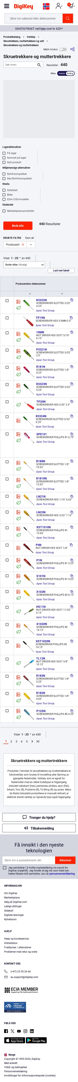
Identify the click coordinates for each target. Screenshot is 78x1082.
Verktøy (31, 37)
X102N (40, 591)
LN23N (41, 512)
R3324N (41, 416)
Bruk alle (18, 225)
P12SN (41, 711)
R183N (40, 675)
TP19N (40, 317)
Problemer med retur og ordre (20, 951)
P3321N (41, 349)
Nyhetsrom (10, 919)
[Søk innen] (20, 64)
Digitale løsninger (14, 915)
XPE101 (41, 434)
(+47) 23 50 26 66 (17, 972)
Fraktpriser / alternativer (17, 947)
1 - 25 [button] (14, 258)
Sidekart (8, 910)
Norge (9, 1054)
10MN (40, 332)
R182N (40, 693)
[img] (23, 7)
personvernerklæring (62, 873)
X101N (40, 576)
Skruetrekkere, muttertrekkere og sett (23, 41)
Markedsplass (12, 897)
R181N (40, 366)
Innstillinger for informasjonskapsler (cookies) (30, 1075)
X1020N (41, 624)
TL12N (40, 658)
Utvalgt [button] (16, 264)
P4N (38, 545)
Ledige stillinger (13, 906)
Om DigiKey (10, 893)
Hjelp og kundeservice (16, 938)
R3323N (41, 384)
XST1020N (43, 641)
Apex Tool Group (45, 310)
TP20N (41, 401)
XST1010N (43, 527)
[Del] (72, 49)
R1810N (41, 478)
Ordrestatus (10, 943)
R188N (40, 461)
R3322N (41, 300)
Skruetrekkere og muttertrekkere (20, 45)
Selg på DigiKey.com (15, 902)
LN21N (41, 496)
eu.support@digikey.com (21, 977)
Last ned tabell (61, 270)
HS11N (41, 606)
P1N (39, 560)
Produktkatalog (11, 37)
